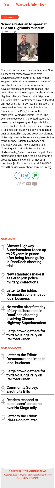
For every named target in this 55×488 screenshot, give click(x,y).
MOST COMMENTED (11, 348)
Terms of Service (29, 474)
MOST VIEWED (8, 238)
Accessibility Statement (27, 477)
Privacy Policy (44, 474)
